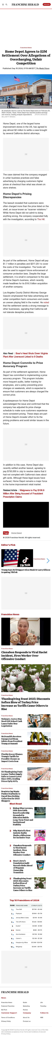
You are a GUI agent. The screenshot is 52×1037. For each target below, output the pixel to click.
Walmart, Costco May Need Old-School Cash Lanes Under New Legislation (11, 722)
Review (25, 1010)
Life (41, 1002)
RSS (41, 1017)
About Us (26, 1017)
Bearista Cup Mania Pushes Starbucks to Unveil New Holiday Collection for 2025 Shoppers (10, 796)
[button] (3, 4)
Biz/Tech (4, 1010)
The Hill (40, 219)
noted (46, 303)
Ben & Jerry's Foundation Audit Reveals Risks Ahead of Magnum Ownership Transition (22, 867)
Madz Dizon (44, 68)
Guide (25, 1002)
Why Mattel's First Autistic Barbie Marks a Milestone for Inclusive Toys (22, 834)
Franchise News (26, 47)
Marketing (26, 1006)
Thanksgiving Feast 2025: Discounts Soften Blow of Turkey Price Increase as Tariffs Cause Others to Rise (25, 704)
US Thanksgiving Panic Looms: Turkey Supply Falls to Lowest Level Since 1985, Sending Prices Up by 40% (12, 776)
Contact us (27, 1021)
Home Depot (16, 533)
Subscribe (47, 4)
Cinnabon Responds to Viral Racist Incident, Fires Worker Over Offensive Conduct (24, 655)
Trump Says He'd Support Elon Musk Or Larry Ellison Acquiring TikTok (25, 571)
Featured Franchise (7, 1006)
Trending (43, 1006)
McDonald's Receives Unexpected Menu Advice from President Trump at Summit (11, 740)
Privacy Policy (6, 1021)
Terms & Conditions (8, 1017)
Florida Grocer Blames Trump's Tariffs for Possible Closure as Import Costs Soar (12, 758)
